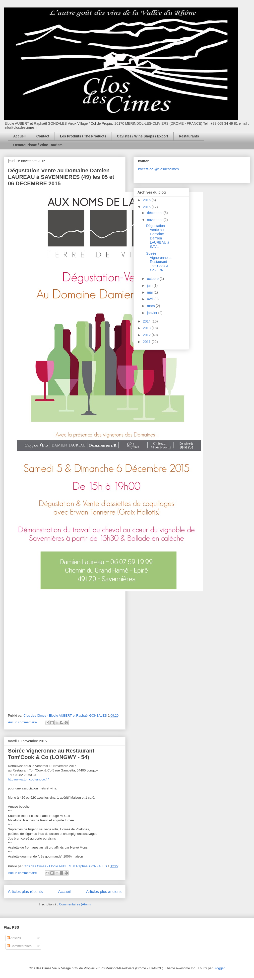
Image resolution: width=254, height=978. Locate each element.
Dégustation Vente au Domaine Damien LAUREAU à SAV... (157, 236)
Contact (42, 136)
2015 (147, 207)
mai (150, 292)
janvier (152, 313)
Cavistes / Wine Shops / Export (142, 136)
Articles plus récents (25, 891)
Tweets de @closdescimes (158, 169)
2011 (147, 342)
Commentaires (19, 946)
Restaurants (189, 136)
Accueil (19, 136)
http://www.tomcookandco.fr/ (28, 779)
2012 (147, 335)
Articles (14, 938)
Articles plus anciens (104, 891)
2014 (147, 321)
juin (150, 286)
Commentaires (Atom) (75, 904)
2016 (147, 200)
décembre (155, 213)
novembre (155, 220)
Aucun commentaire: (23, 722)
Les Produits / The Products (83, 136)
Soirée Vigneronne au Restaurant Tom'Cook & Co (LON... (159, 261)
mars (151, 306)
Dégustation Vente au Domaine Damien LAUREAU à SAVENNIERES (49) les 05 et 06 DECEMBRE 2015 (61, 177)
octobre (153, 279)
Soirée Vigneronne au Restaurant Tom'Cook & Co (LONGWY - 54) (51, 754)
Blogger (218, 968)
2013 (147, 328)
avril (150, 299)
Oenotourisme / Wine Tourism (38, 145)
